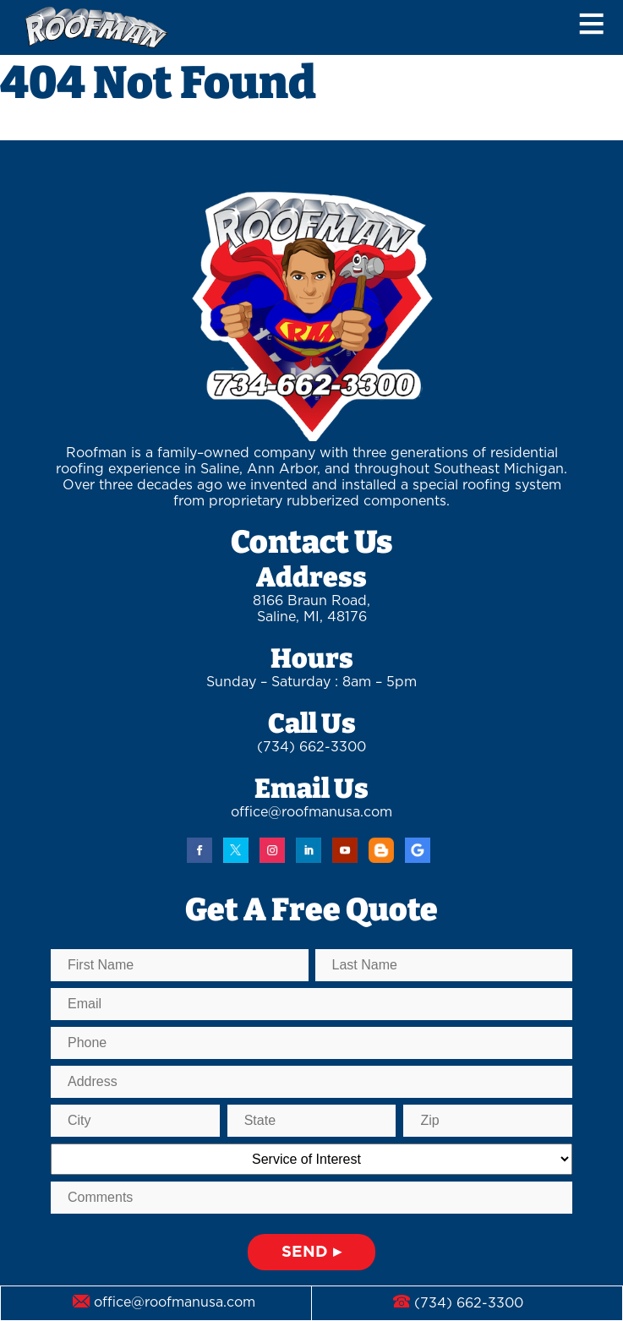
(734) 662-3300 (311, 747)
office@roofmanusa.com (311, 812)
